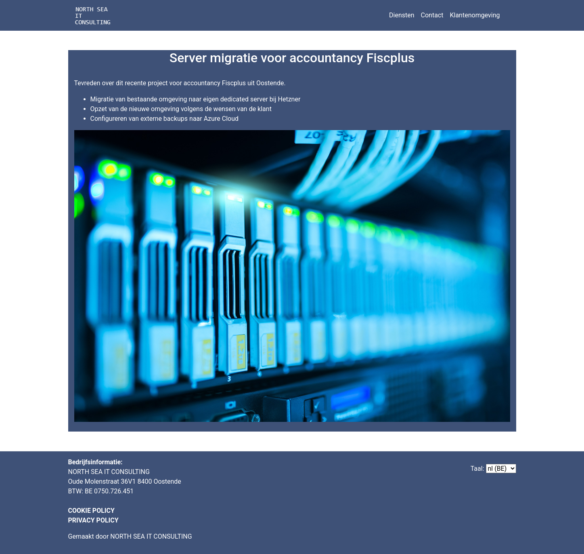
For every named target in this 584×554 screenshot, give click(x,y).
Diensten (401, 15)
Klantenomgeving (475, 15)
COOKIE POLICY (91, 510)
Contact (432, 15)
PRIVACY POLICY (93, 520)
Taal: (477, 468)
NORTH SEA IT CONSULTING (151, 536)
